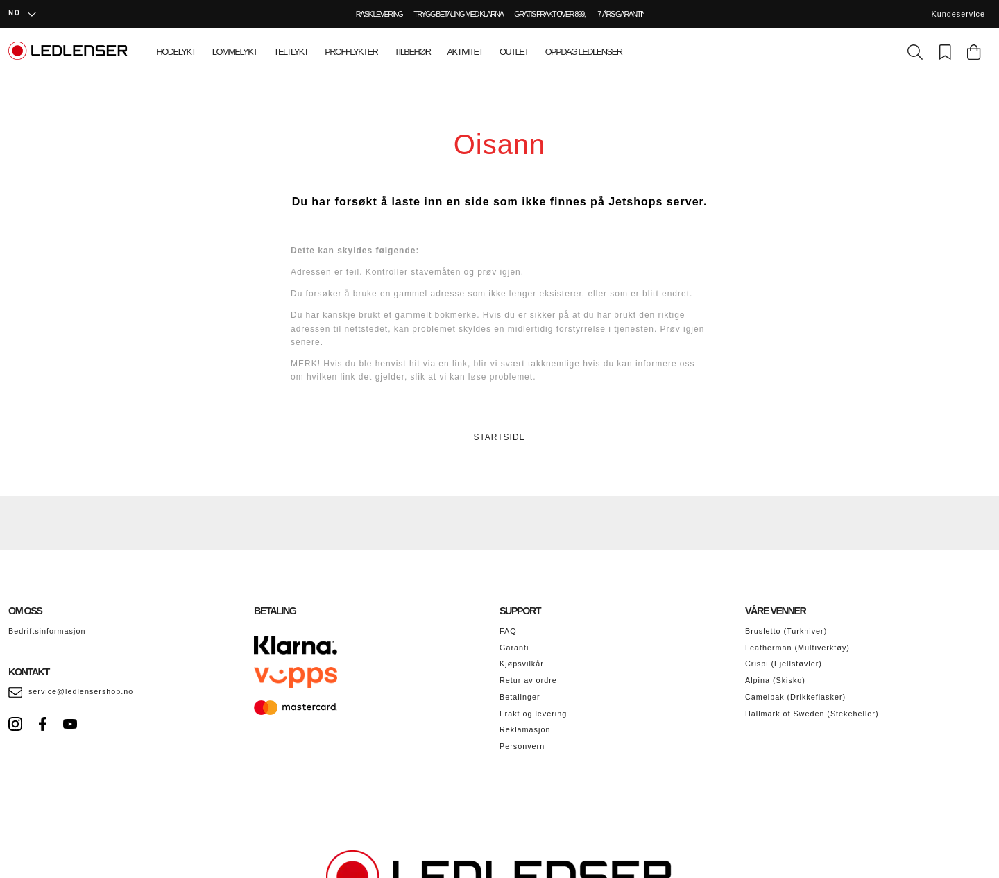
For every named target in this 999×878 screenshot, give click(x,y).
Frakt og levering (533, 713)
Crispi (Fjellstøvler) (783, 663)
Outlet (514, 52)
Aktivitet (465, 52)
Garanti (514, 647)
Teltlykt (291, 52)
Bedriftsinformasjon (46, 631)
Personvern (522, 746)
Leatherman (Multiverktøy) (797, 647)
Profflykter (351, 52)
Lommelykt (234, 52)
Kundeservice (958, 14)
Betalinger (520, 697)
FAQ (508, 631)
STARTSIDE (499, 437)
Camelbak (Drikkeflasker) (795, 697)
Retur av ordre (528, 680)
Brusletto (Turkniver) (786, 631)
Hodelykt (176, 52)
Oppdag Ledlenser (583, 52)
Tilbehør (412, 52)
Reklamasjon (525, 729)
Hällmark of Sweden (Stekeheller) (812, 713)
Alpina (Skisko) (775, 680)
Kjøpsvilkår (522, 663)
